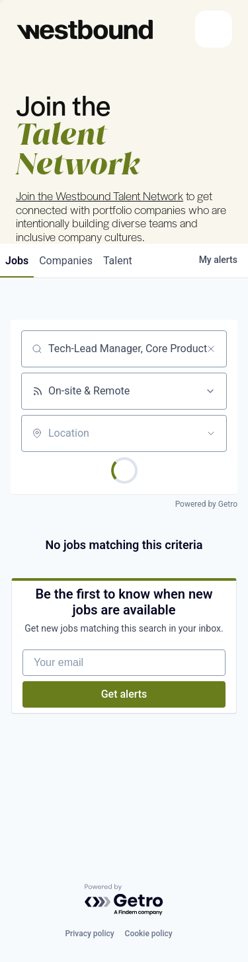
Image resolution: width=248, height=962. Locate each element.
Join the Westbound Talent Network (99, 196)
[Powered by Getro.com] (124, 900)
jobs (16, 260)
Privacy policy (89, 933)
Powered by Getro (206, 504)
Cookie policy (149, 933)
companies (66, 260)
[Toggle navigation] (213, 29)
